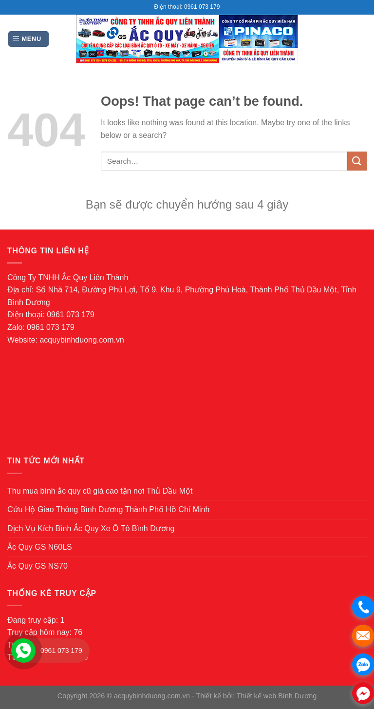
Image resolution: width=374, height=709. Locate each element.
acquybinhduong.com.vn (81, 340)
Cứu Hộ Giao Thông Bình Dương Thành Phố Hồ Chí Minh (108, 509)
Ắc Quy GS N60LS (39, 547)
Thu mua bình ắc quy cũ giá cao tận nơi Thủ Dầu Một (99, 491)
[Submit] (357, 161)
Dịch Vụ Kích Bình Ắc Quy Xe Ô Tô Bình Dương (91, 528)
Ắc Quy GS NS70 (37, 566)
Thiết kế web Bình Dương (277, 696)
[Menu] (28, 39)
